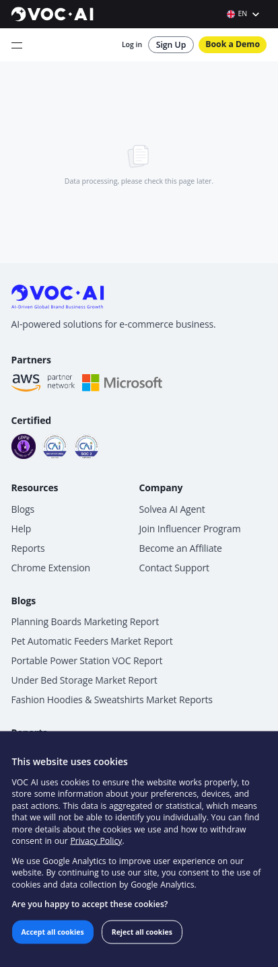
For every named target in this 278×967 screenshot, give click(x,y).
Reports (28, 548)
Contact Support (174, 567)
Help (21, 528)
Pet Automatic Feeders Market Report (92, 641)
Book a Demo (232, 44)
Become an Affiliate (180, 548)
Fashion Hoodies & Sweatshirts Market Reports (112, 699)
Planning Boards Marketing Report (85, 621)
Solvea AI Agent (172, 509)
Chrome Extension (51, 567)
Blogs (23, 509)
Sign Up (171, 44)
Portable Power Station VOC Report (87, 660)
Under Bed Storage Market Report (84, 680)
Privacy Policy (96, 841)
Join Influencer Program (190, 528)
